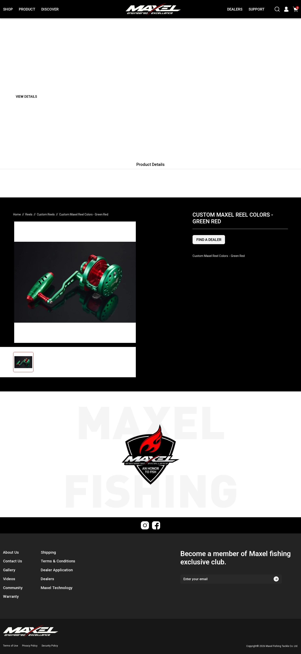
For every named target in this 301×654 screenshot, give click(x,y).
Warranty (11, 596)
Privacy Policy (29, 645)
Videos (9, 579)
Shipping (48, 552)
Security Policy (50, 645)
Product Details (150, 164)
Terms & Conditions (58, 561)
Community (12, 587)
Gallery (9, 570)
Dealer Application (57, 570)
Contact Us (12, 561)
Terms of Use (10, 645)
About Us (11, 552)
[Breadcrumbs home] (17, 214)
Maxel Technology (56, 587)
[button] (31, 362)
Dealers (47, 579)
